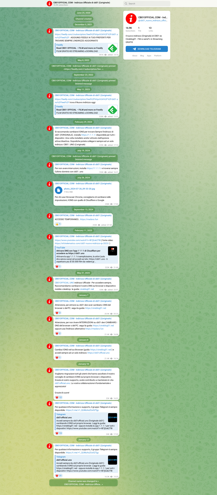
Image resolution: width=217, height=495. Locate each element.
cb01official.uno (62, 383)
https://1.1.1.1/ (88, 135)
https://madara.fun (89, 219)
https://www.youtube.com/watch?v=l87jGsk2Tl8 (78, 240)
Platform (157, 56)
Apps (149, 56)
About (134, 56)
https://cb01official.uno (99, 353)
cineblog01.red (87, 289)
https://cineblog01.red (95, 308)
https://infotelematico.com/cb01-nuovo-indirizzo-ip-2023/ (82, 243)
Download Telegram (147, 49)
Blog (142, 56)
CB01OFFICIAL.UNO (64, 282)
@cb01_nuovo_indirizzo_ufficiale (153, 20)
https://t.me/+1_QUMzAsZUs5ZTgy (82, 410)
